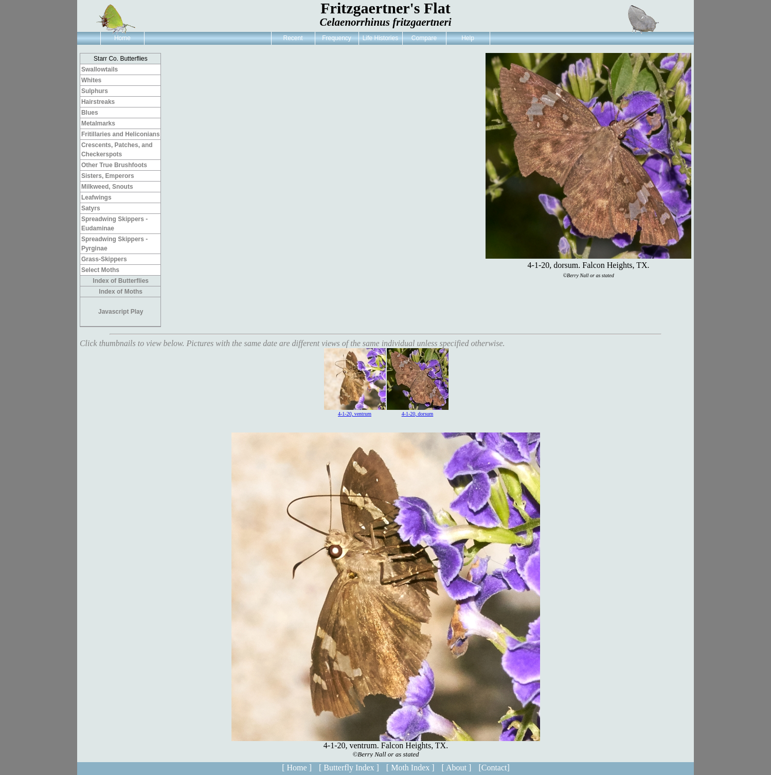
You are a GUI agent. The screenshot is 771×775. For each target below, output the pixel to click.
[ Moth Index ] (410, 767)
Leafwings (96, 197)
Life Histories (380, 38)
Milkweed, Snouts (107, 186)
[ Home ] (297, 767)
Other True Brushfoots (114, 165)
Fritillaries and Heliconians (120, 134)
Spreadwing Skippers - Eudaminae (114, 223)
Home (122, 38)
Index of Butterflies (121, 280)
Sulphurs (94, 91)
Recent (292, 38)
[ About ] (457, 767)
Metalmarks (98, 123)
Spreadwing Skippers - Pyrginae (114, 244)
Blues (89, 112)
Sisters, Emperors (107, 175)
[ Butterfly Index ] (349, 767)
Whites (91, 80)
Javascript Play (120, 311)
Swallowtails (99, 69)
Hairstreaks (98, 101)
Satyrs (90, 208)
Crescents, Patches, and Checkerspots (117, 149)
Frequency (336, 38)
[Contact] (493, 767)
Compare (424, 38)
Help (467, 38)
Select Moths (100, 270)
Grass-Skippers (104, 259)
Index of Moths (120, 291)
